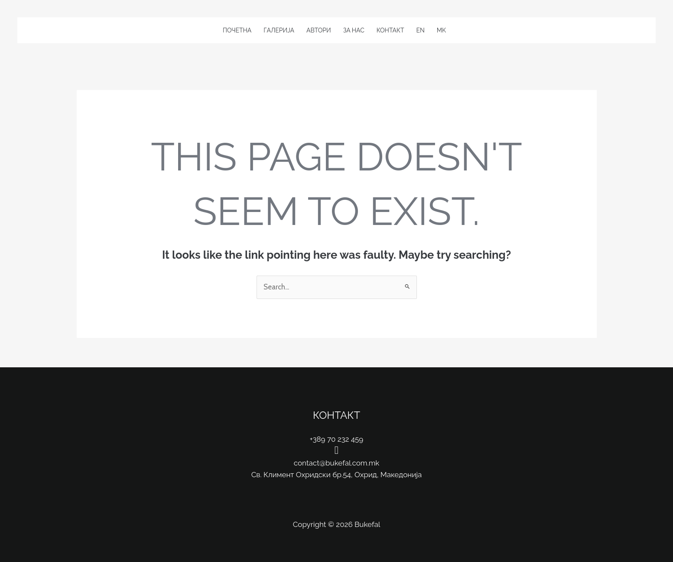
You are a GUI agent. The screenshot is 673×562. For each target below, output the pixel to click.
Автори (318, 30)
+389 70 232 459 (337, 439)
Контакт (390, 30)
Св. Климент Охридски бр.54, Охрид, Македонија (336, 474)
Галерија (278, 30)
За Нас (353, 30)
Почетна (237, 30)
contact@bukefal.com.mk (337, 463)
